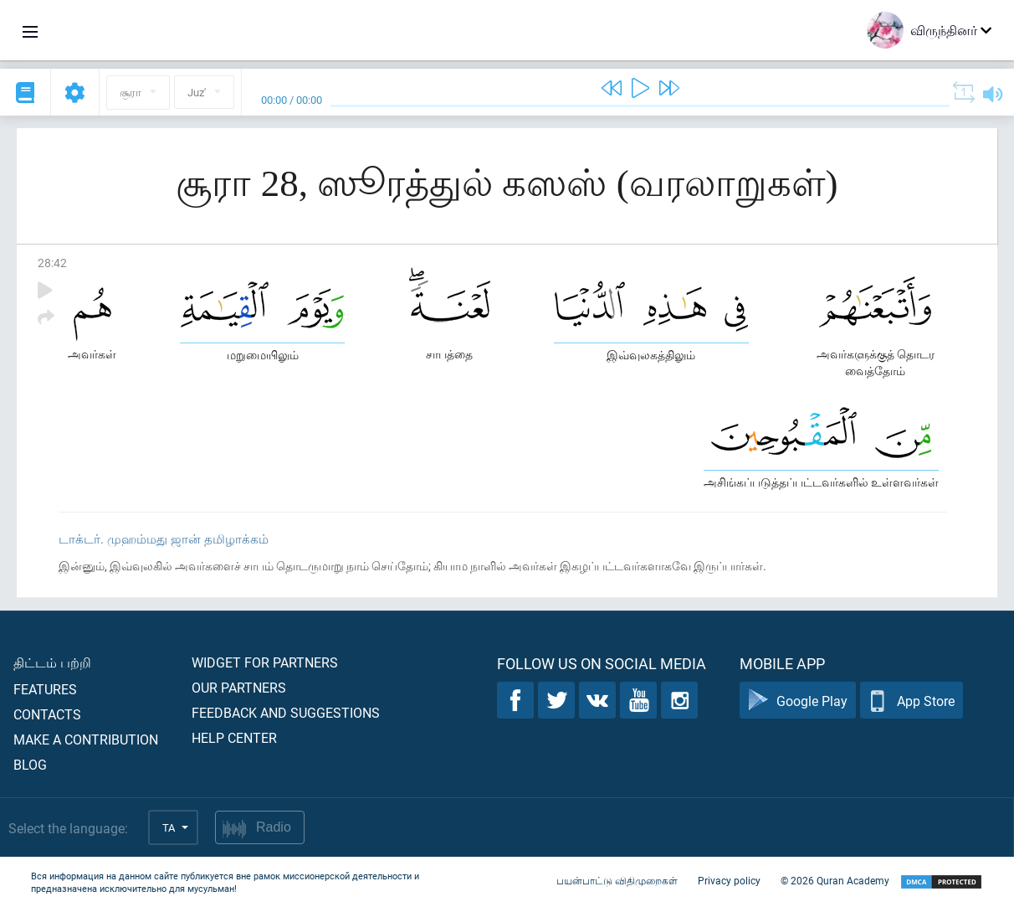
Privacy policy (729, 880)
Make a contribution (85, 739)
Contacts (47, 714)
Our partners (239, 687)
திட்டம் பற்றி (52, 662)
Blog (30, 764)
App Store (911, 701)
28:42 (52, 263)
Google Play (798, 701)
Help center (234, 737)
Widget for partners (265, 662)
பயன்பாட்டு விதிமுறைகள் (617, 880)
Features (45, 689)
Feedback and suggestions (286, 712)
